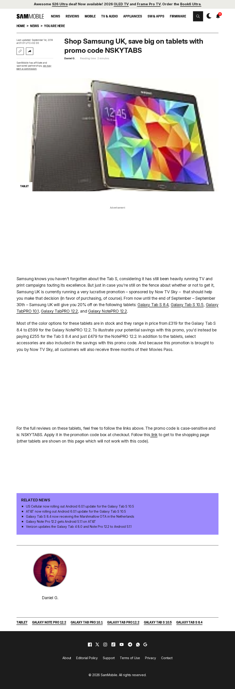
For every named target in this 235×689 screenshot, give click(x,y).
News (55, 16)
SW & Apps (156, 16)
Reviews (72, 16)
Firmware (178, 16)
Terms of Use (130, 658)
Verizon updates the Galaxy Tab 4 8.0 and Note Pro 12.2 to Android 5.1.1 (78, 526)
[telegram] (130, 644)
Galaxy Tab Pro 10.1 (87, 622)
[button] (198, 16)
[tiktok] (113, 644)
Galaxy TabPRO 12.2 (59, 311)
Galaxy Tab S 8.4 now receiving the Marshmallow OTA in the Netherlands (80, 516)
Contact (167, 658)
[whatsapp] (138, 644)
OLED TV (121, 4)
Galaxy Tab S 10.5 (187, 304)
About (66, 658)
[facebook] (90, 644)
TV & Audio (109, 16)
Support (109, 658)
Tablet (22, 622)
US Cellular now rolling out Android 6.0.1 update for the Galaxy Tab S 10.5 (80, 506)
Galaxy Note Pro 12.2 (49, 622)
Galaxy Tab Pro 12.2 (123, 622)
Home (21, 26)
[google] (145, 644)
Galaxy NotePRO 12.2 (107, 311)
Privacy (150, 658)
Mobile (90, 16)
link (153, 434)
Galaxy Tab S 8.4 (152, 304)
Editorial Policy (87, 658)
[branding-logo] (30, 16)
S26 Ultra (60, 4)
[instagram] (105, 644)
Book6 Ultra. (190, 4)
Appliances (132, 16)
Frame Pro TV (149, 4)
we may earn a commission (34, 67)
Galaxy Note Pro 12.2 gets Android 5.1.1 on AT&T (61, 521)
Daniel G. (70, 58)
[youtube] (121, 644)
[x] (97, 644)
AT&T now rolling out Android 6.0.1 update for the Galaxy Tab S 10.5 (76, 511)
